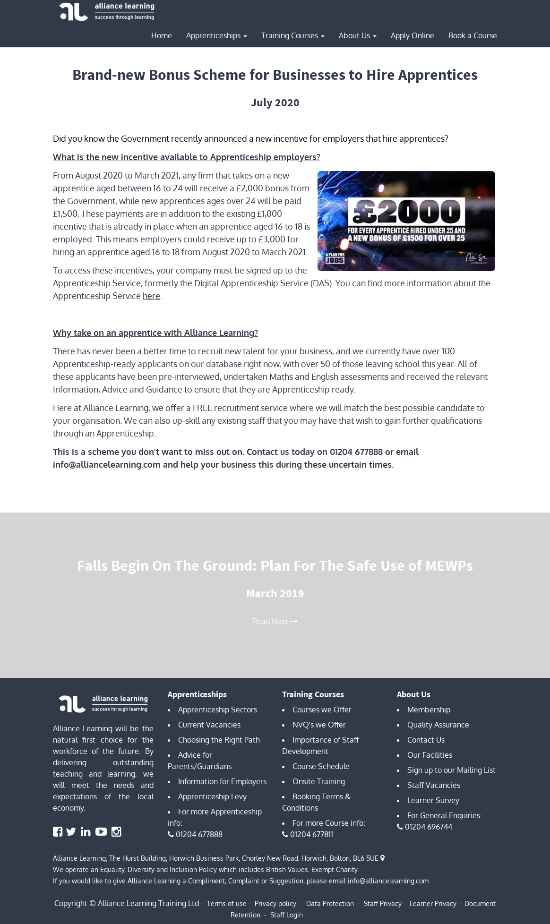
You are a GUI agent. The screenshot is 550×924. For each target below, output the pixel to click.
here (151, 296)
